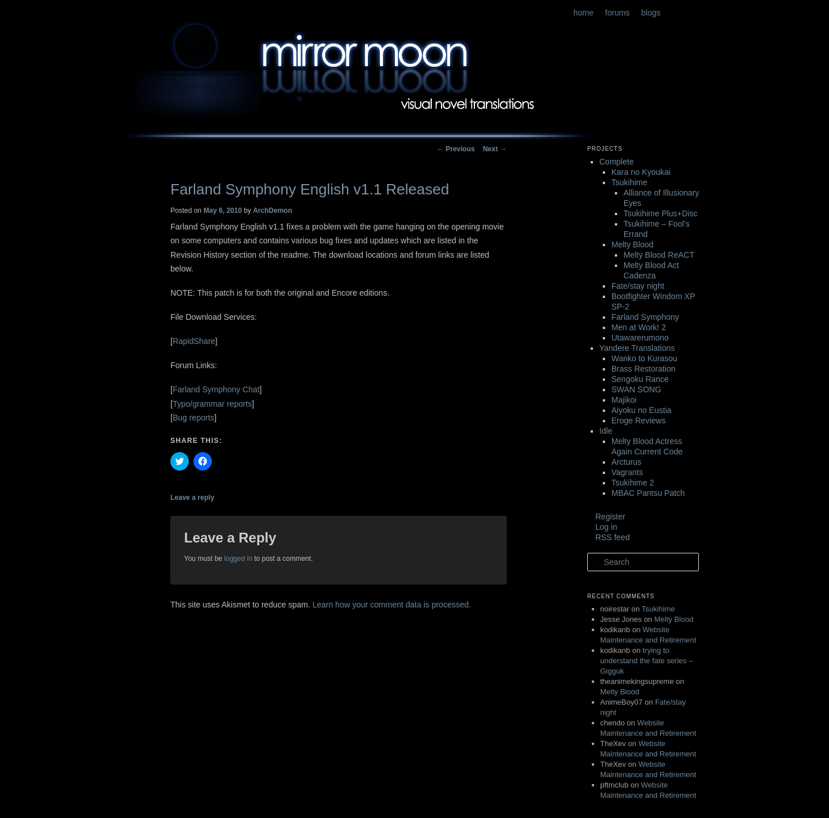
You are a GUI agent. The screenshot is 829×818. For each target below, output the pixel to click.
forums (617, 12)
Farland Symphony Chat (216, 389)
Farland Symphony (645, 317)
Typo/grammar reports (212, 403)
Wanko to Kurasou (644, 358)
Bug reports (193, 417)
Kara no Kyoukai (641, 172)
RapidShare (194, 341)
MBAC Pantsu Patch (648, 493)
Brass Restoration (643, 368)
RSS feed (612, 537)
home (583, 12)
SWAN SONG (636, 389)
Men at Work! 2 (638, 327)
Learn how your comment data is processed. (392, 604)
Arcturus (626, 462)
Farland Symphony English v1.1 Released (309, 189)
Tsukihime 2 (632, 482)
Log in (606, 527)
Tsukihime (629, 182)
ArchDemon (272, 211)
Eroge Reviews (638, 420)
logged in (238, 559)
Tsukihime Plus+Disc (660, 213)
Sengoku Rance (640, 379)
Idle (606, 430)
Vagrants (627, 472)
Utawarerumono (640, 337)
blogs (650, 12)
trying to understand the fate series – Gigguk (646, 660)
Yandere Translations (637, 348)
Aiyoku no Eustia (641, 410)
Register (610, 516)
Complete (616, 161)
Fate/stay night (637, 285)
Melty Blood (632, 244)
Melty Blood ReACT (658, 254)
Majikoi (624, 399)
